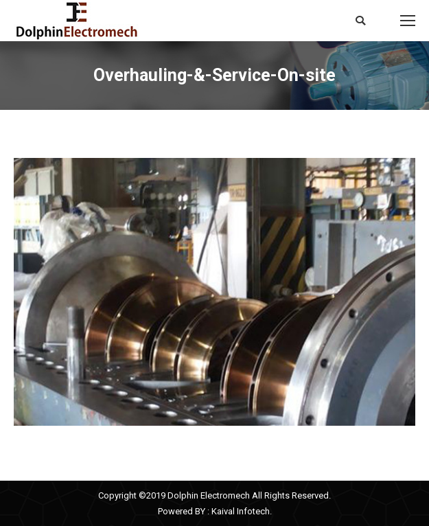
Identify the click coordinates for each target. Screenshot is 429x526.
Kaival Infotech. (241, 511)
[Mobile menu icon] (407, 20)
